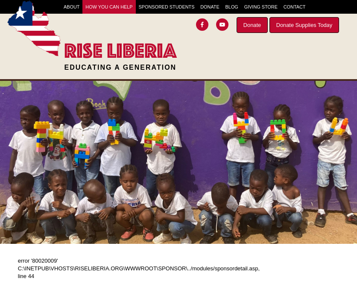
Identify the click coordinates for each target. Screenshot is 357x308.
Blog (231, 6)
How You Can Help (108, 6)
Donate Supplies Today (304, 25)
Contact (295, 6)
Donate (252, 25)
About (71, 6)
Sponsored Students (166, 6)
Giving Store (261, 6)
